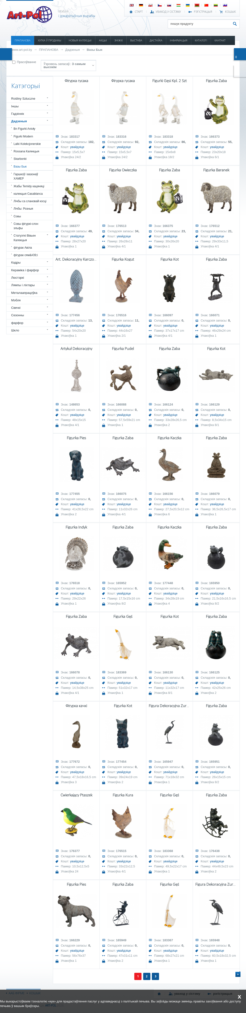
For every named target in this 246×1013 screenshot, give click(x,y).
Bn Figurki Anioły (24, 128)
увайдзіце (77, 147)
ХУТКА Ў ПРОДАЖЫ (49, 40)
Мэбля (16, 300)
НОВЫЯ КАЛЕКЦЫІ (80, 40)
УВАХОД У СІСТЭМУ (168, 11)
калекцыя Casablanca (28, 193)
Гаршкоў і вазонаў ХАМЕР (26, 176)
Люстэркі (17, 277)
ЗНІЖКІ (118, 40)
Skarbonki (20, 159)
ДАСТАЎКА (156, 40)
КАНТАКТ (220, 40)
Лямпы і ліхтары (23, 285)
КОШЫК (230, 11)
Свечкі (15, 308)
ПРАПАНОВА (23, 40)
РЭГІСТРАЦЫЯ (203, 11)
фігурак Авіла (23, 247)
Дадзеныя (72, 50)
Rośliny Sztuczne (23, 98)
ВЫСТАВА (136, 40)
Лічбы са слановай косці (30, 201)
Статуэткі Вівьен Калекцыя (25, 238)
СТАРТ (139, 11)
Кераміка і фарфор (25, 270)
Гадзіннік (17, 114)
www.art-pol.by (22, 50)
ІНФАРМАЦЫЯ (178, 40)
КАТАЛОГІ (201, 40)
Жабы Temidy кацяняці (29, 186)
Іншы (15, 106)
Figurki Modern (23, 136)
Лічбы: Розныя (23, 208)
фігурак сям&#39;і (26, 255)
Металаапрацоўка (24, 293)
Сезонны (17, 315)
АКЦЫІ (103, 40)
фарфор (17, 323)
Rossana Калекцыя (26, 151)
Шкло (15, 330)
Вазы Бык (94, 50)
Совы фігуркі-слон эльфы (26, 226)
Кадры (16, 262)
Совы (17, 216)
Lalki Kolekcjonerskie (27, 144)
